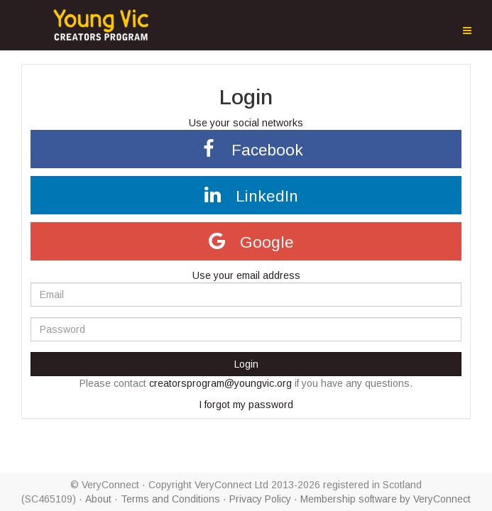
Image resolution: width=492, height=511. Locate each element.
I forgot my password (246, 404)
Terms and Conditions (170, 499)
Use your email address (246, 275)
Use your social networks (246, 122)
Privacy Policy (260, 499)
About (98, 499)
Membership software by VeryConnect (385, 499)
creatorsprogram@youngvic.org (220, 383)
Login (246, 364)
